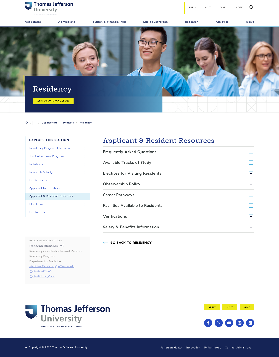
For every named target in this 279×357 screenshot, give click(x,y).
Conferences (38, 180)
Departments (49, 122)
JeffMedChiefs (40, 277)
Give (223, 7)
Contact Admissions (238, 347)
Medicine (68, 122)
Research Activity (41, 172)
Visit (208, 7)
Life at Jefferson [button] (155, 21)
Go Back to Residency (131, 242)
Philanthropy (212, 347)
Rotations (36, 164)
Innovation (193, 347)
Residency (86, 122)
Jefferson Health (171, 347)
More (238, 7)
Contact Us (37, 212)
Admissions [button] (66, 21)
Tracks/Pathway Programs (47, 156)
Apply (192, 7)
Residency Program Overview (49, 148)
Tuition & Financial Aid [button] (109, 21)
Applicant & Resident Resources (51, 196)
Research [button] (191, 21)
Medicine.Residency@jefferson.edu (51, 272)
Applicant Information (53, 101)
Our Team (36, 204)
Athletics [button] (222, 21)
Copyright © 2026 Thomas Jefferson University (58, 347)
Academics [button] (33, 21)
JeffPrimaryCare (41, 282)
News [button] (250, 21)
